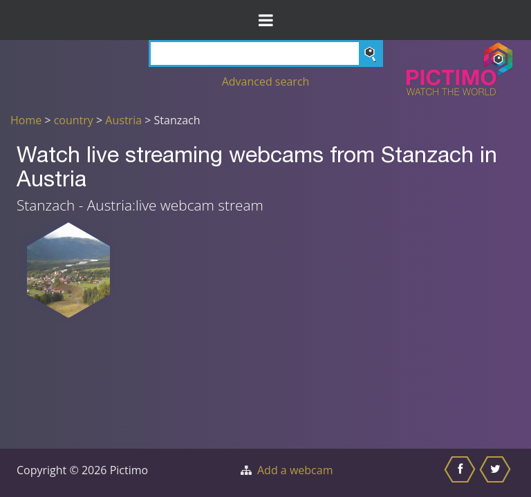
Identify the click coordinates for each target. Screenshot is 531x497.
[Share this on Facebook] (461, 472)
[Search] (266, 53)
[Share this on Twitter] (496, 472)
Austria (123, 120)
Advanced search (266, 81)
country (73, 120)
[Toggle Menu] (265, 20)
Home (25, 120)
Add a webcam (295, 470)
